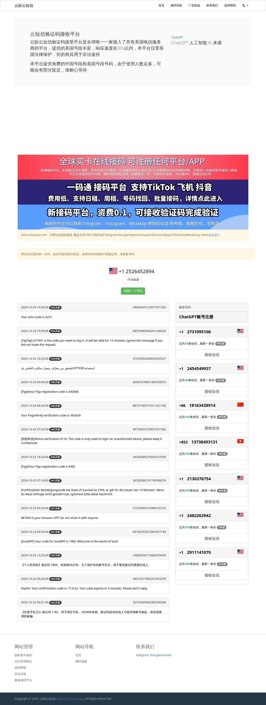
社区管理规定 (23, 661)
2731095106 (199, 332)
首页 (161, 5)
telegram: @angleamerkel (153, 655)
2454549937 (199, 368)
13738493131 (204, 442)
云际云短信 (24, 5)
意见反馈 (20, 674)
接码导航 (176, 5)
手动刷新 (133, 279)
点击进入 (214, 235)
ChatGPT (177, 37)
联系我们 (212, 5)
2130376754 (199, 479)
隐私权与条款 (23, 655)
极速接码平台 (23, 680)
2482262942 (199, 515)
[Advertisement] (133, 123)
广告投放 (194, 5)
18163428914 (202, 405)
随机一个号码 (133, 291)
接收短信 (211, 354)
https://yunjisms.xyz (69, 699)
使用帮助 (230, 5)
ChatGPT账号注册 (196, 317)
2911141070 (199, 552)
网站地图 (81, 661)
